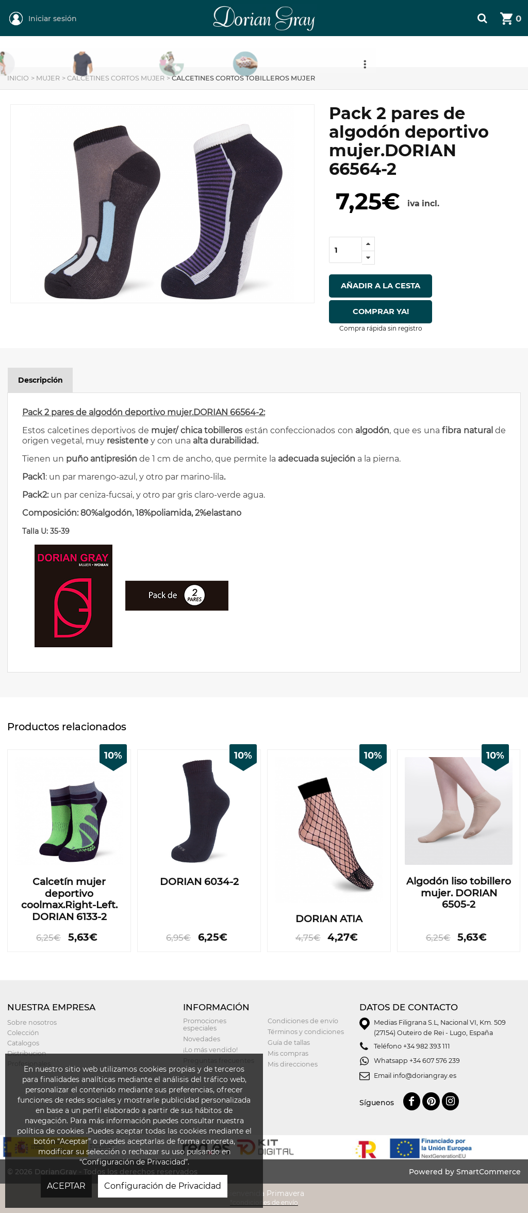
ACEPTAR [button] (66, 1186)
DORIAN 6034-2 (199, 882)
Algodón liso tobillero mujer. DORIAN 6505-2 (458, 893)
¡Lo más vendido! (210, 1050)
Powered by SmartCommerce (465, 1171)
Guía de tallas (289, 1042)
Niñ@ (273, 52)
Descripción (40, 380)
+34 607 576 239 (434, 1060)
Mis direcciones (293, 1064)
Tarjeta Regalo (375, 52)
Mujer (107, 52)
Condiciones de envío (303, 1021)
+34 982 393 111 (426, 1046)
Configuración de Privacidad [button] (162, 1186)
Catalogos (23, 1043)
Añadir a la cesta (380, 285)
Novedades (201, 1039)
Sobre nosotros (32, 1022)
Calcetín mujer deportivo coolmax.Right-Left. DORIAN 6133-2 (69, 899)
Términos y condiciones (306, 1032)
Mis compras (288, 1053)
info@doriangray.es (424, 1075)
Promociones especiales (204, 1024)
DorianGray (232, 5)
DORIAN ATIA (328, 919)
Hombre (192, 52)
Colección (23, 1033)
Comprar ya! (381, 311)
